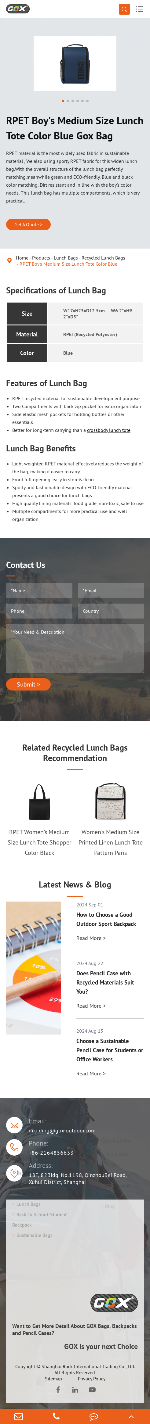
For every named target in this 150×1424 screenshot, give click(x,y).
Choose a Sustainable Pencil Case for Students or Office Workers (109, 1050)
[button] (63, 101)
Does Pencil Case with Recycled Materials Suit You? (105, 982)
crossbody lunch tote (108, 430)
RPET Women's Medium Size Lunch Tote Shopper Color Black (39, 842)
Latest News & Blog (75, 884)
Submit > (28, 684)
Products (41, 258)
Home (22, 258)
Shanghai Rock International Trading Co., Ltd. (88, 1366)
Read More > (91, 938)
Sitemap (53, 1379)
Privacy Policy (91, 1379)
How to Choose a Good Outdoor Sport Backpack (106, 919)
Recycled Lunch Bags (103, 258)
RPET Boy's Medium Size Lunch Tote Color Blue (68, 264)
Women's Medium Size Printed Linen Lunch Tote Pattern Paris (111, 842)
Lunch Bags (66, 258)
